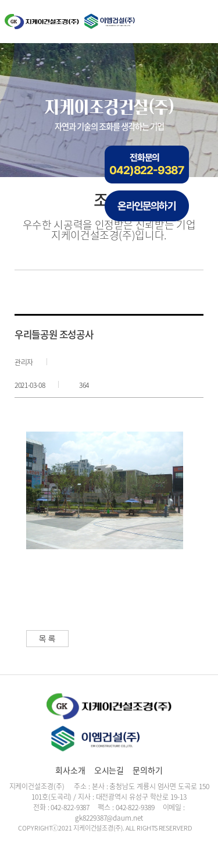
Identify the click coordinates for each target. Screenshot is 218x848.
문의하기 (148, 770)
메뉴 (199, 22)
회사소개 (70, 770)
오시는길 (109, 770)
